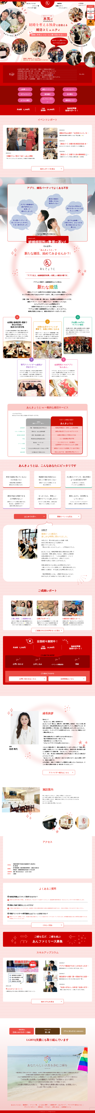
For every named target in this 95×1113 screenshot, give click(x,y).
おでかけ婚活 (25, 100)
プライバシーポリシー (30, 1107)
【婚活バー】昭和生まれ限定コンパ (35, 69)
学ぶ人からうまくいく (14, 989)
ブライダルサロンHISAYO (73, 1031)
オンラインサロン (47, 100)
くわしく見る (47, 925)
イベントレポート (63, 8)
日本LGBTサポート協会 (22, 1031)
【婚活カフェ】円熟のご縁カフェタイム (38, 77)
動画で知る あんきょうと (90, 23)
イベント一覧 (35, 5)
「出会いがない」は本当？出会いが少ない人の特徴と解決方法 (74, 987)
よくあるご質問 (43, 1105)
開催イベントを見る (64, 517)
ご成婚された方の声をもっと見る (47, 630)
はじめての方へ (30, 517)
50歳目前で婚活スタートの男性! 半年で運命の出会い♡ (72, 619)
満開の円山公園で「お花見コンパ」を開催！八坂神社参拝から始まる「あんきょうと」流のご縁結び (74, 133)
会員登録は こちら (90, 16)
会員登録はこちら (67, 679)
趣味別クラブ (69, 100)
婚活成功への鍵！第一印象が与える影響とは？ (74, 976)
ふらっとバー (69, 89)
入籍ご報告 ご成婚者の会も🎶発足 (22, 619)
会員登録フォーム (66, 1107)
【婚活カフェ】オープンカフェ (36, 71)
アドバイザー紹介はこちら (59, 773)
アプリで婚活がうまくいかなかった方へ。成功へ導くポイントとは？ (73, 966)
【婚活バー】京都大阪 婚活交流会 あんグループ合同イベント (73, 143)
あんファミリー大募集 (47, 939)
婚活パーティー (47, 89)
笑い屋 (47, 1031)
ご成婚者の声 (52, 1105)
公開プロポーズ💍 (43, 619)
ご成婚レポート (59, 5)
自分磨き (70, 94)
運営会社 (40, 1107)
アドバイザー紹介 (32, 8)
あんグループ (62, 1105)
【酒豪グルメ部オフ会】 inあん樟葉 (19, 156)
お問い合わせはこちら (27, 679)
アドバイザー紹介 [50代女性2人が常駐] (31, 381)
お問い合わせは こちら (90, 10)
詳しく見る (81, 74)
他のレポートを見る (47, 169)
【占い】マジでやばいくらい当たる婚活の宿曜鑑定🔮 (35, 75)
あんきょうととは (31, 3)
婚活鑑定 (47, 94)
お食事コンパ (25, 89)
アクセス (47, 1107)
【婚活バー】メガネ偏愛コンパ (36, 73)
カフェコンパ (25, 94)
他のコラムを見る (47, 1001)
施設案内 (59, 3)
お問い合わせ (55, 1107)
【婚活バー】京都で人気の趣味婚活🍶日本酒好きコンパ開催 (74, 154)
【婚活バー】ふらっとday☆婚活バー (35, 79)
